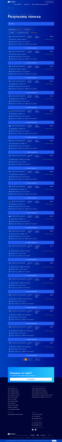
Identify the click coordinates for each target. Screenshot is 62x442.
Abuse (52, 438)
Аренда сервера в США (12, 389)
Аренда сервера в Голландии (13, 395)
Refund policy (27, 438)
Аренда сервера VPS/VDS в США (38, 389)
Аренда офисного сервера (13, 405)
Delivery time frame (35, 438)
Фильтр (31, 24)
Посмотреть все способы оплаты (21, 435)
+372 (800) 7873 (37, 417)
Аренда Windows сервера (13, 397)
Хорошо (54, 440)
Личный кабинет (49, 2)
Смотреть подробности (31, 48)
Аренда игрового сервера (13, 401)
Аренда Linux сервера (12, 399)
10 (36, 359)
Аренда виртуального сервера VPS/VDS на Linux (41, 397)
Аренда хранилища (11, 403)
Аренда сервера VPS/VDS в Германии (39, 391)
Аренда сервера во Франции (13, 393)
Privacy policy (21, 438)
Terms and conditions (13, 438)
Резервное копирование (12, 407)
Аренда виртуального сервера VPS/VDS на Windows (42, 395)
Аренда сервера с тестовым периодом (40, 4)
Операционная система (22, 32)
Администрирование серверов (14, 409)
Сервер (11, 32)
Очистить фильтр (34, 32)
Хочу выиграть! (31, 380)
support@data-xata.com (38, 419)
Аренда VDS (26, 4)
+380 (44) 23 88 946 (38, 423)
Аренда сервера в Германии (13, 391)
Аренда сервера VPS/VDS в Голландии (40, 393)
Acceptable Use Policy (45, 438)
